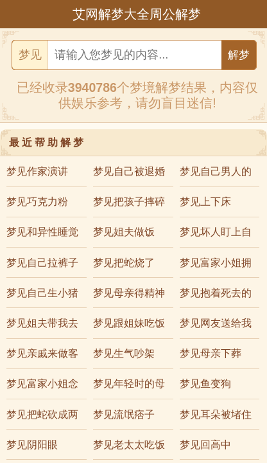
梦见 (30, 54)
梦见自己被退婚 (129, 171)
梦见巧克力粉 (37, 201)
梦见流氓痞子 (124, 414)
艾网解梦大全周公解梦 (137, 14)
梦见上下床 (205, 201)
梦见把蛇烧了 (124, 262)
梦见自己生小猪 (42, 292)
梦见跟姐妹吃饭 (129, 323)
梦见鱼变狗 (205, 383)
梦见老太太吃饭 (129, 444)
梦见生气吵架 (124, 353)
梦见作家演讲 (37, 171)
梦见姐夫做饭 (124, 231)
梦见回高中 (205, 444)
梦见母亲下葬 (210, 353)
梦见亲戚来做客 (42, 353)
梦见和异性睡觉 (42, 231)
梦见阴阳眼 (32, 444)
